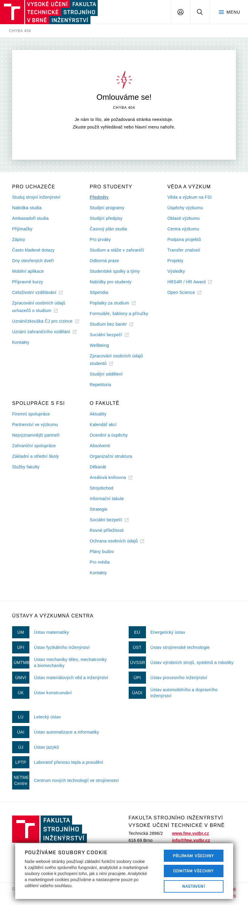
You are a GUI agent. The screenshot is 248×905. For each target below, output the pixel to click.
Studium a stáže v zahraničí (117, 250)
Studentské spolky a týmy (115, 271)
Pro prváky (100, 239)
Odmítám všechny (193, 870)
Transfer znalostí (183, 250)
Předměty (99, 197)
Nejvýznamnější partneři (36, 435)
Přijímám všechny (193, 855)
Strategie (98, 509)
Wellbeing (99, 345)
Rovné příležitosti (107, 530)
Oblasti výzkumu (183, 218)
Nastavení (193, 886)
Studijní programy (107, 207)
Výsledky (176, 271)
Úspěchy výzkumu (185, 207)
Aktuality (98, 414)
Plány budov (102, 551)
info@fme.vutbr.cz (191, 840)
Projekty (175, 260)
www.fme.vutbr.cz (190, 833)
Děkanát (98, 466)
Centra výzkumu (183, 228)
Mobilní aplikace (28, 271)
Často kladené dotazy (33, 250)
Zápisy (18, 239)
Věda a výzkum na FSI (189, 197)
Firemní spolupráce (31, 414)
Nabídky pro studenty (110, 281)
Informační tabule (107, 498)
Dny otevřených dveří (33, 260)
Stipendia (99, 292)
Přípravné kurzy (27, 281)
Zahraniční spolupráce (34, 445)
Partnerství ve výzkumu (35, 424)
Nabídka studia (26, 207)
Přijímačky (22, 228)
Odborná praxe (104, 260)
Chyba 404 (20, 31)
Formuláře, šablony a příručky (119, 313)
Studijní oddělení (106, 374)
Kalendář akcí (103, 424)
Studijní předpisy (106, 218)
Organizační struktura (111, 456)
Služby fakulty (25, 466)
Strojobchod (101, 488)
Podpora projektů (184, 239)
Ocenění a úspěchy (108, 435)
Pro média (100, 562)
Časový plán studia (108, 228)
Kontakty (20, 342)
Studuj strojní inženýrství (36, 197)
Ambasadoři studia (30, 218)
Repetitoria (100, 384)
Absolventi (100, 445)
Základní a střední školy (35, 456)
